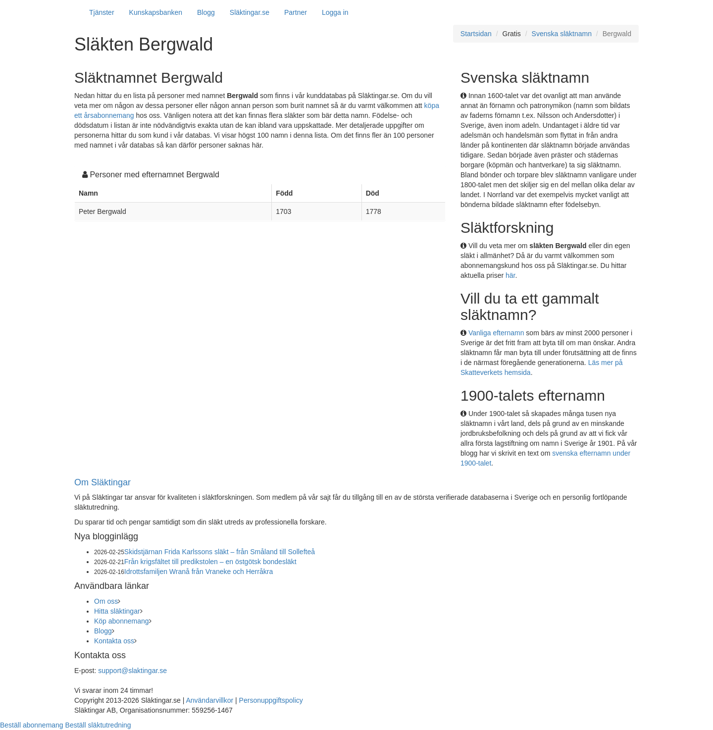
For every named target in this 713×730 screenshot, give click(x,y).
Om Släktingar (102, 482)
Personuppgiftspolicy (271, 700)
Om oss (106, 601)
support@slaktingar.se (132, 671)
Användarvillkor (209, 700)
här (510, 275)
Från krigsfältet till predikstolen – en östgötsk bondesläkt (210, 562)
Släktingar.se (249, 12)
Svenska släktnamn (562, 34)
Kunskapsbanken (155, 12)
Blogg (206, 12)
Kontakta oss (114, 641)
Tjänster (101, 12)
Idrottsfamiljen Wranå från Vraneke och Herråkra (198, 571)
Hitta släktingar (117, 611)
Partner (295, 12)
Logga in (335, 12)
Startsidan (476, 34)
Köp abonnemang (121, 621)
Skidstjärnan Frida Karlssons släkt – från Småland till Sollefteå (219, 552)
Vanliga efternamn (496, 333)
